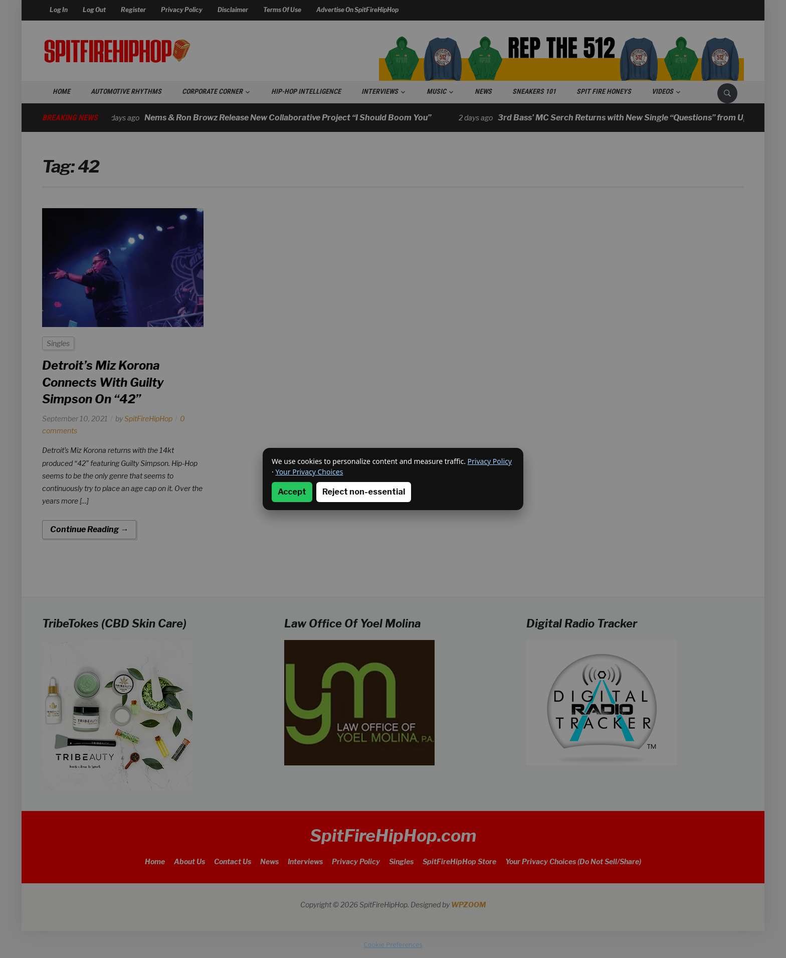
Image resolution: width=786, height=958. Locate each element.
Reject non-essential (363, 492)
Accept (292, 492)
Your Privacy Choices (309, 471)
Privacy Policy (490, 461)
